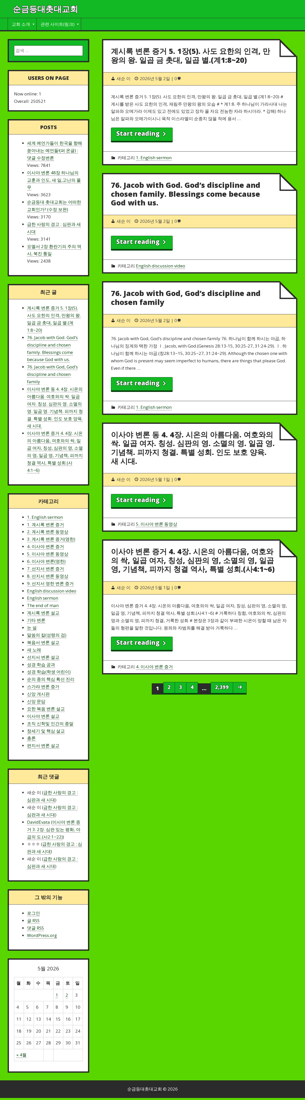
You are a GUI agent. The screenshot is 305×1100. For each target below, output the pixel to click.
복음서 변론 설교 (43, 642)
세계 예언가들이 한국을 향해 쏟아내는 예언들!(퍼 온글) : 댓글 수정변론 (54, 150)
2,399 (222, 687)
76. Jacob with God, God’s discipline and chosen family (186, 297)
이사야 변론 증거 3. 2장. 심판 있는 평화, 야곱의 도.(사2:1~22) (53, 829)
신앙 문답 (36, 701)
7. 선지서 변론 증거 (45, 569)
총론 (31, 738)
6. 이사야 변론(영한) (46, 561)
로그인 (33, 913)
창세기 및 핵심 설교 (46, 731)
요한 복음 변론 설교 (46, 709)
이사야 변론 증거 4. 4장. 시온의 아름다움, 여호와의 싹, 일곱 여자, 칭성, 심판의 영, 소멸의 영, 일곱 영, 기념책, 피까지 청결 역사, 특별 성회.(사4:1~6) (193, 560)
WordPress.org (42, 935)
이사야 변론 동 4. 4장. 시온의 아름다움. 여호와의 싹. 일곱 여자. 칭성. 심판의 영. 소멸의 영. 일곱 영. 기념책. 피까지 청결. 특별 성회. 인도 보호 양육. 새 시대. (193, 447)
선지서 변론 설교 (43, 657)
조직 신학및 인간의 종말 (50, 723)
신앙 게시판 (38, 694)
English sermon (42, 598)
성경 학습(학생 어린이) (49, 672)
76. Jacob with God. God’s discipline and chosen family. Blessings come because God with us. (185, 193)
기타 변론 (36, 620)
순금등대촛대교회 (45, 8)
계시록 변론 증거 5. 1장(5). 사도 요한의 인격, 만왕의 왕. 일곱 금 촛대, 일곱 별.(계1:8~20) (190, 55)
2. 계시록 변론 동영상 (47, 532)
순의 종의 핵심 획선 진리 (50, 679)
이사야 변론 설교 (43, 716)
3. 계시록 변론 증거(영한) (51, 539)
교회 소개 (21, 24)
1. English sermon (154, 157)
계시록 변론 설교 (43, 613)
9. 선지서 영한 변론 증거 (50, 583)
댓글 (35, 928)
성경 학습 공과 (41, 665)
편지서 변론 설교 (43, 745)
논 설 (32, 628)
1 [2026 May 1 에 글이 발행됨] (57, 995)
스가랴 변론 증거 (43, 686)
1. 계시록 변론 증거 (45, 524)
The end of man (43, 605)
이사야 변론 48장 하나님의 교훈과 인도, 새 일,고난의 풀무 (54, 180)
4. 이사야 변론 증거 (154, 667)
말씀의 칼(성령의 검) (46, 635)
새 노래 (34, 650)
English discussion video (160, 266)
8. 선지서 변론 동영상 (47, 576)
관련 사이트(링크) (57, 24)
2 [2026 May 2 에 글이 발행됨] (67, 995)
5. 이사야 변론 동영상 (156, 524)
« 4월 (21, 1055)
